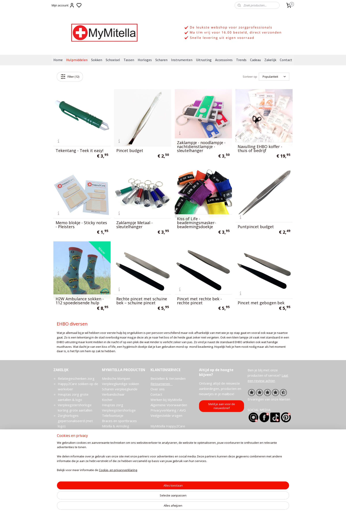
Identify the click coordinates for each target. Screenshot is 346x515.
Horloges (145, 60)
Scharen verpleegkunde (119, 389)
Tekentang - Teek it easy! (79, 150)
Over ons (157, 389)
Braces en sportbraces (119, 421)
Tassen (129, 60)
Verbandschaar (113, 394)
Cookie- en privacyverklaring (113, 507)
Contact (286, 60)
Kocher (107, 399)
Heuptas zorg (112, 405)
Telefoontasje (112, 415)
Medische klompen (116, 378)
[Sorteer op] (274, 76)
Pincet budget (129, 150)
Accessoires (224, 60)
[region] (144, 494)
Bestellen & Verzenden (168, 378)
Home (58, 60)
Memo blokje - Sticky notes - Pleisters (81, 225)
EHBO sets (110, 442)
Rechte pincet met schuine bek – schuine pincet (141, 301)
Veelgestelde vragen (166, 415)
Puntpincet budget (256, 227)
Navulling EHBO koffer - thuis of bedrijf (260, 148)
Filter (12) (69, 76)
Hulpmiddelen (77, 60)
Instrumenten (181, 60)
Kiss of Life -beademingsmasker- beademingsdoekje (196, 223)
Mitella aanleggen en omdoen (124, 431)
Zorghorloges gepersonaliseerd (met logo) (75, 420)
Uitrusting (204, 60)
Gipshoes (109, 436)
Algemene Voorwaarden (168, 405)
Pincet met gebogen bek (261, 303)
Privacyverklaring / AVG (168, 410)
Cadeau (255, 60)
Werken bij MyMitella (166, 399)
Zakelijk (270, 60)
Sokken (96, 60)
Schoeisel (113, 60)
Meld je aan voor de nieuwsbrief (221, 406)
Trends (241, 60)
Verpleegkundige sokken (120, 384)
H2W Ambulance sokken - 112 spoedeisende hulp (80, 301)
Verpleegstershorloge (119, 410)
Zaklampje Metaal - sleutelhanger (134, 225)
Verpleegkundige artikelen (121, 452)
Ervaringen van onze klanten (269, 399)
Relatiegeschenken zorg (76, 378)
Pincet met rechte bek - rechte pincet (199, 301)
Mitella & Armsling (115, 426)
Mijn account (63, 5)
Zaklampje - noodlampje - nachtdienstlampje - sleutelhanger (201, 146)
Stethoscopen (112, 447)
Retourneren (161, 384)
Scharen (161, 60)
